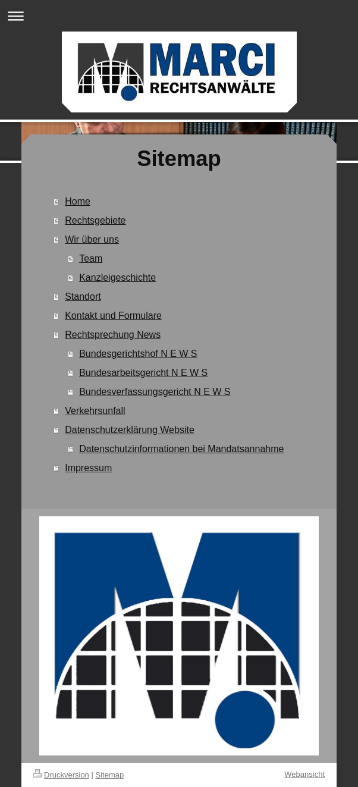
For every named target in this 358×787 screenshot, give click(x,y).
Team (90, 258)
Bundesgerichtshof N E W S (138, 354)
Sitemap (110, 774)
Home (77, 201)
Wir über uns (92, 239)
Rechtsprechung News (113, 335)
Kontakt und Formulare (113, 316)
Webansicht (304, 774)
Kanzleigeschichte (117, 277)
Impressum (88, 468)
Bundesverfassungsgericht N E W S (154, 392)
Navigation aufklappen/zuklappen (179, 16)
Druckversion (61, 774)
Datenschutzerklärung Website (129, 430)
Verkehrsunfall (95, 411)
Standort (83, 296)
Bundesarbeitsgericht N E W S (143, 373)
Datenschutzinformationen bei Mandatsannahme (181, 449)
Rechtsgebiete (95, 220)
